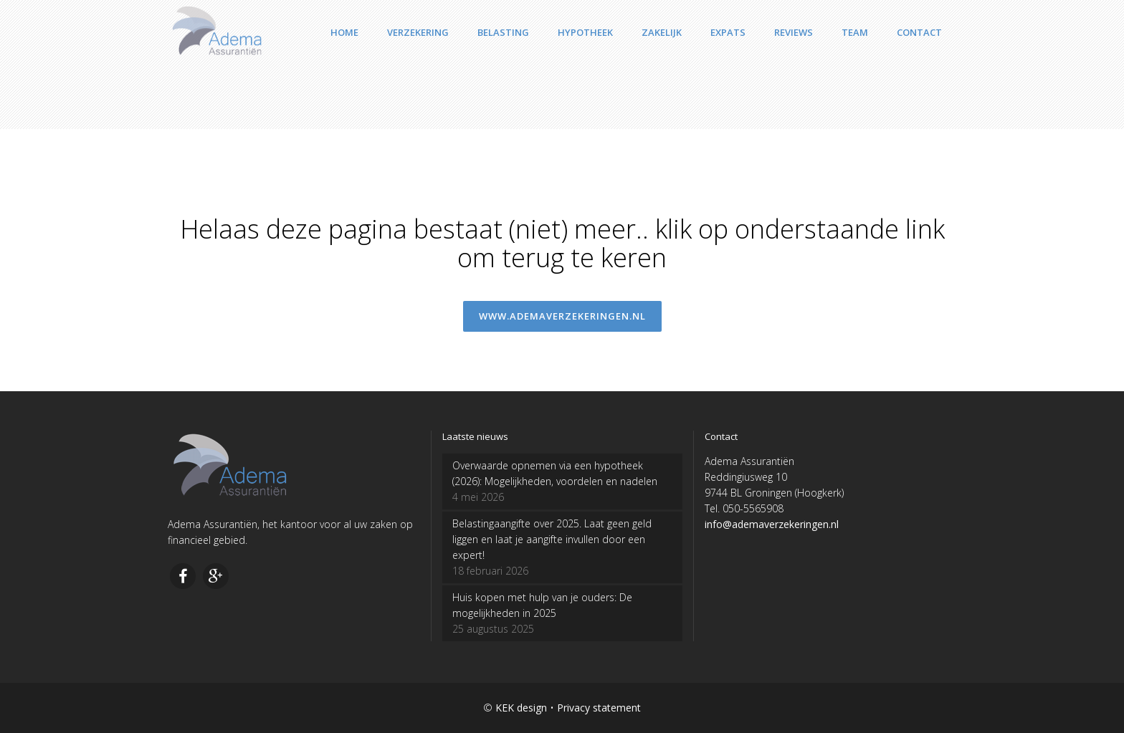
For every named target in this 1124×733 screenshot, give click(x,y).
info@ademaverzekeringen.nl (772, 524)
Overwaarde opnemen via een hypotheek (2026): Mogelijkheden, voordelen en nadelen (554, 473)
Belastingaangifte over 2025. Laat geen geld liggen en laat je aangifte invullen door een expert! (552, 539)
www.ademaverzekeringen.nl (562, 316)
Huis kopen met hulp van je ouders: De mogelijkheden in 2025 (542, 605)
